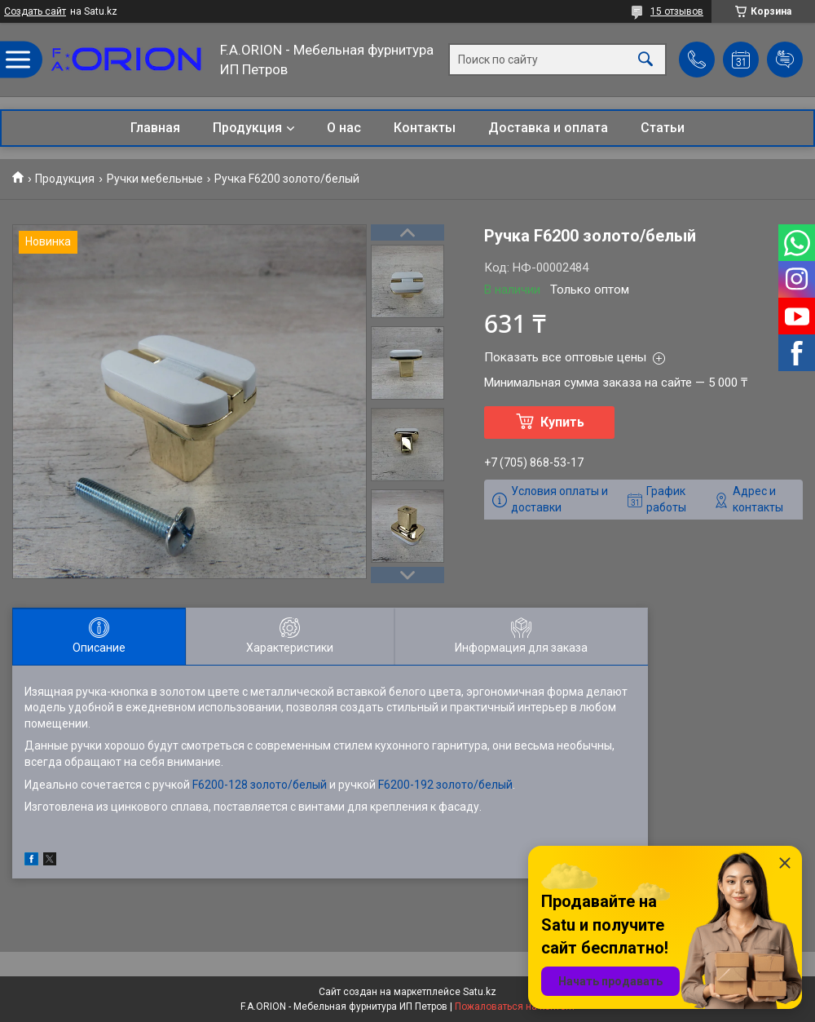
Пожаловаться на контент (515, 1006)
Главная (155, 127)
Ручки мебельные (155, 178)
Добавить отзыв (785, 59)
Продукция (247, 127)
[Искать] (645, 60)
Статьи (663, 127)
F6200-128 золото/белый (259, 784)
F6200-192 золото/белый (445, 784)
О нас (344, 127)
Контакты (425, 127)
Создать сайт (35, 11)
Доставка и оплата (548, 127)
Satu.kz (479, 992)
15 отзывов (676, 11)
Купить (562, 422)
